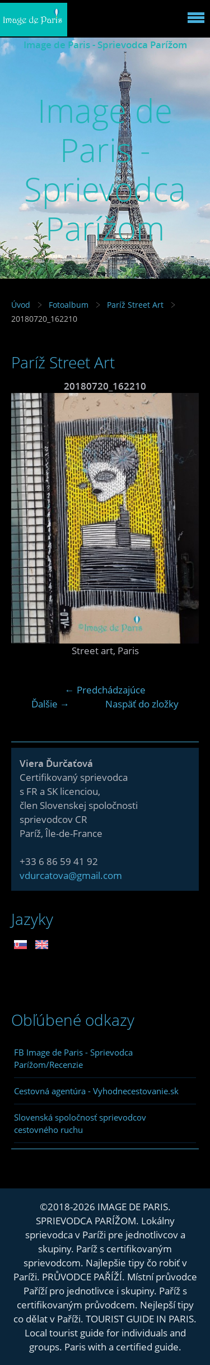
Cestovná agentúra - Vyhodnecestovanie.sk (96, 1090)
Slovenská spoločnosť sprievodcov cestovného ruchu (80, 1123)
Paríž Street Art (136, 304)
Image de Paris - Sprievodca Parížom (105, 44)
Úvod (20, 304)
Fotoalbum (68, 304)
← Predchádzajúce (105, 689)
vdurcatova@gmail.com (71, 875)
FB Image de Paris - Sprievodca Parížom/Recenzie (73, 1058)
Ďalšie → (50, 703)
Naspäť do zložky (142, 703)
